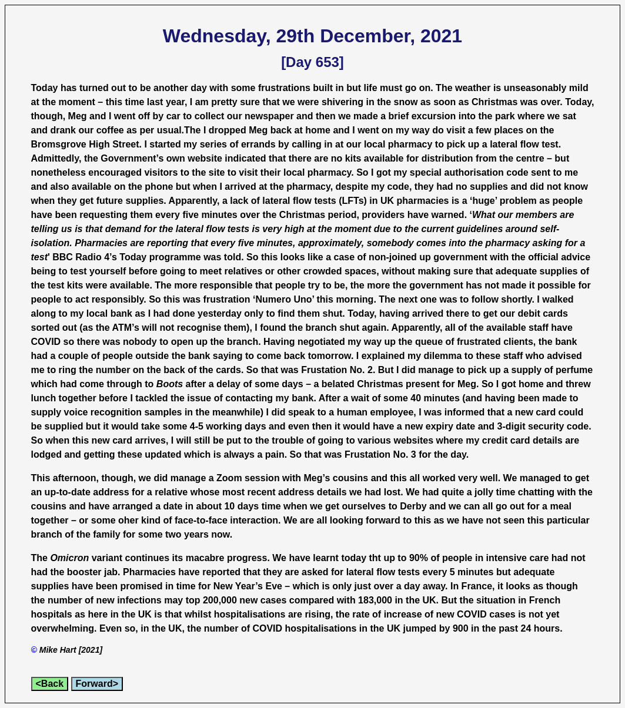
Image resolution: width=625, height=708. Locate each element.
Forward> (97, 684)
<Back (50, 684)
